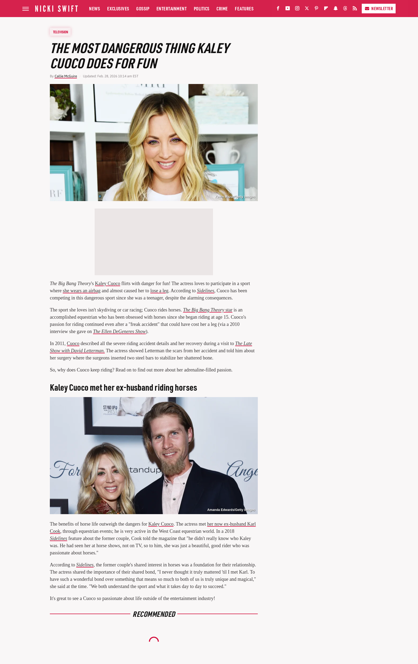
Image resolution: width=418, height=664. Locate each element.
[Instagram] (297, 9)
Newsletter (378, 8)
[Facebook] (278, 9)
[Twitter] (307, 9)
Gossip (142, 8)
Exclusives (118, 8)
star (207, 310)
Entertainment (171, 8)
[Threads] (345, 9)
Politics (202, 8)
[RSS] (354, 9)
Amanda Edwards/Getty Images (231, 509)
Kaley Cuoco (107, 283)
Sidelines (205, 290)
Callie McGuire (66, 76)
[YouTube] (287, 9)
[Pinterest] (316, 9)
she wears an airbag (81, 290)
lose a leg (159, 290)
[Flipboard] (326, 9)
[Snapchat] (335, 9)
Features (244, 8)
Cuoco (73, 343)
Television (60, 31)
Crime (222, 8)
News (94, 8)
